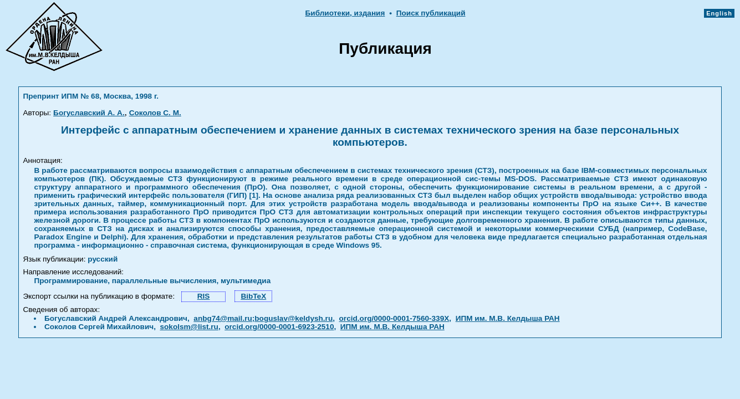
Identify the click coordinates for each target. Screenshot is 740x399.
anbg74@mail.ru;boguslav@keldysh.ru (263, 318)
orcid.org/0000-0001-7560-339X (394, 318)
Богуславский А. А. (89, 113)
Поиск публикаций (431, 13)
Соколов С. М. (155, 113)
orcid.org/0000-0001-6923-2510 (279, 327)
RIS (203, 296)
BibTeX (253, 296)
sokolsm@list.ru (189, 327)
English (719, 13)
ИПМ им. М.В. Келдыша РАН (508, 318)
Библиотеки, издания (345, 13)
